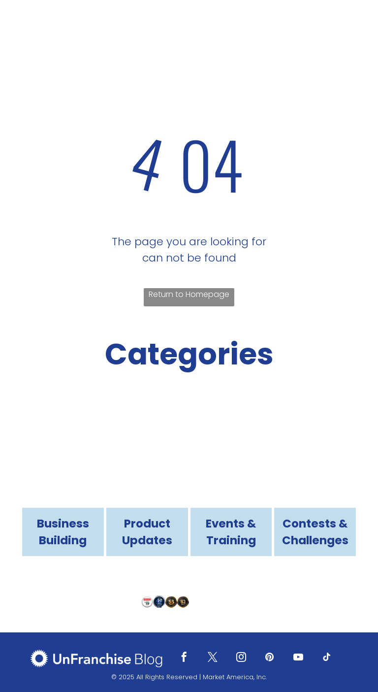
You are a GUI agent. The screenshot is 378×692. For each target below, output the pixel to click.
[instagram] (241, 658)
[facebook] (184, 658)
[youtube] (298, 658)
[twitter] (212, 658)
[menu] (356, 25)
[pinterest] (269, 658)
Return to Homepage (189, 294)
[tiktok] (326, 658)
